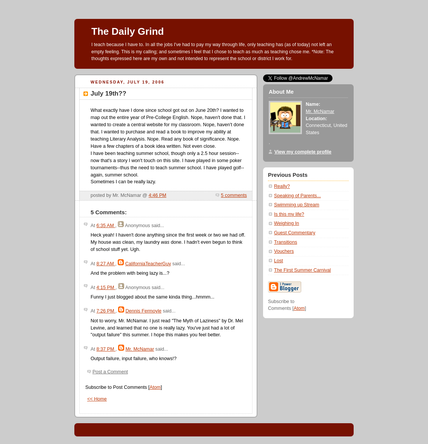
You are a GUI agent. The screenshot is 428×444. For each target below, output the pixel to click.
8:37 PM (105, 349)
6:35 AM (105, 225)
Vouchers (284, 251)
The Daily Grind (127, 31)
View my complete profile (302, 152)
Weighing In (286, 223)
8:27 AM (105, 263)
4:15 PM (105, 287)
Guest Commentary (294, 232)
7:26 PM (105, 311)
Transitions (285, 242)
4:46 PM (157, 195)
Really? (282, 186)
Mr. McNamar (139, 349)
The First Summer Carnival (302, 270)
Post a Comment (110, 371)
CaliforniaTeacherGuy (148, 263)
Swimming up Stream (296, 204)
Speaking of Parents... (297, 195)
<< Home (97, 399)
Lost (278, 260)
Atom (154, 387)
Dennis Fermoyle (143, 311)
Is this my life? (289, 214)
